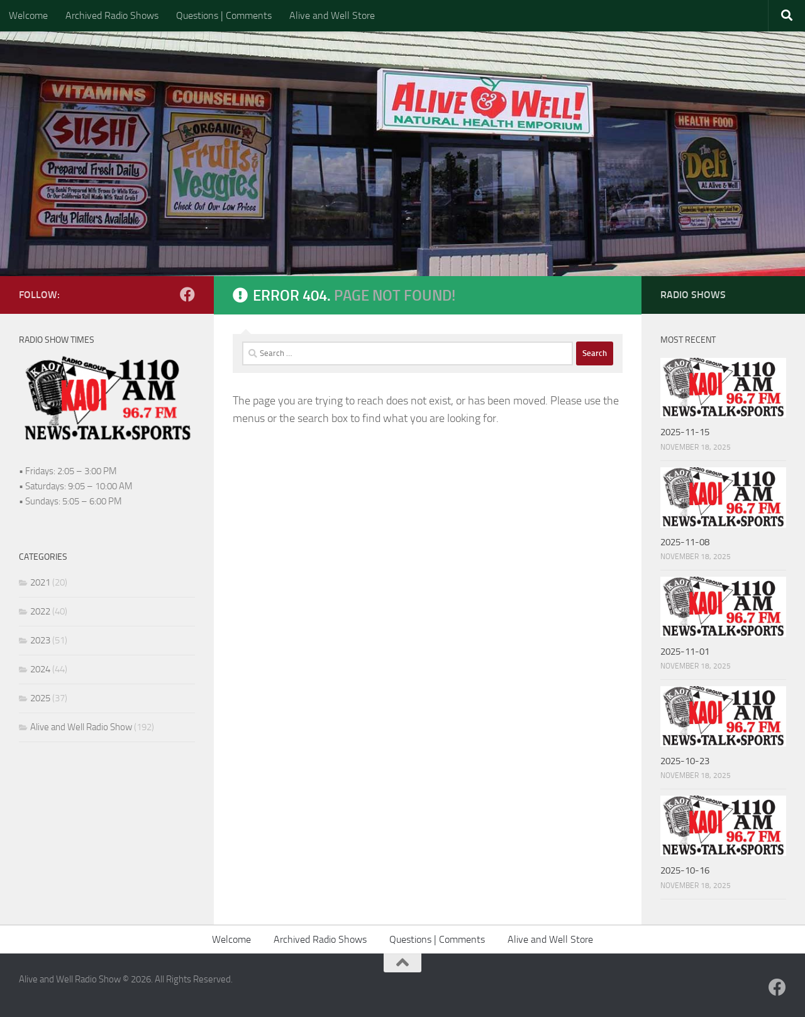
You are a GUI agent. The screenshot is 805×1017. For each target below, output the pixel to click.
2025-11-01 (684, 651)
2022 (40, 611)
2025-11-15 (684, 432)
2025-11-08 (684, 542)
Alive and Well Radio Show (81, 727)
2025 (40, 698)
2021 (40, 582)
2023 (40, 640)
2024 (40, 669)
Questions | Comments (224, 15)
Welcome (28, 15)
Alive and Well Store (332, 15)
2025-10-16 (684, 870)
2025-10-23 (684, 761)
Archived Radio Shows (111, 15)
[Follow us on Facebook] (187, 294)
